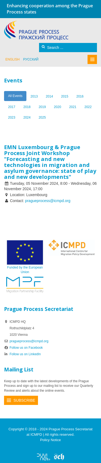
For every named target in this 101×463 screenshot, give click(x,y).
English (12, 59)
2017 (11, 107)
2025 (42, 117)
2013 (34, 96)
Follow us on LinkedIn (22, 354)
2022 (88, 107)
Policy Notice (50, 440)
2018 (27, 107)
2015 (64, 96)
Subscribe (24, 400)
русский (31, 59)
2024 (27, 117)
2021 (72, 107)
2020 (57, 107)
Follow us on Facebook (23, 348)
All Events (15, 96)
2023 (11, 117)
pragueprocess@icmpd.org (47, 201)
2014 (49, 96)
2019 (42, 107)
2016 (79, 96)
